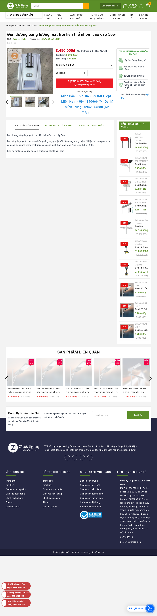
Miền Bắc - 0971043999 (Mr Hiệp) (86, 96)
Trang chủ (48, 17)
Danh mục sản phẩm (76, 17)
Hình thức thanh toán (90, 506)
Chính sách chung (117, 17)
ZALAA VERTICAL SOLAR (139, 137)
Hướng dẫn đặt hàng (90, 502)
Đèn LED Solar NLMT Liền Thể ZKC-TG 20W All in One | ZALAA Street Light (142, 309)
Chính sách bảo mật (90, 485)
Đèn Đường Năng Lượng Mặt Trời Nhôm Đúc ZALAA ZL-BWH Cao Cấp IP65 (142, 185)
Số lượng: (61, 73)
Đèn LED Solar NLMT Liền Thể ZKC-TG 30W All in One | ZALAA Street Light (106, 392)
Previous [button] (7, 102)
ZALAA (101, 552)
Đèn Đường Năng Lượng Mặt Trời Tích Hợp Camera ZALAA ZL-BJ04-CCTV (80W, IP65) (141, 205)
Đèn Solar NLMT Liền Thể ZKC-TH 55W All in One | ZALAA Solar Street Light (134, 392)
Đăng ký (138, 415)
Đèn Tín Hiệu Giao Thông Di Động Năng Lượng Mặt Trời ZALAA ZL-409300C (142, 268)
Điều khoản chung (89, 481)
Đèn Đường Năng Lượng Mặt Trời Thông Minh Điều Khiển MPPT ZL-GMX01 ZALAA (141, 164)
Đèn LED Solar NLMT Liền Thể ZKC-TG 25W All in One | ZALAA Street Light (142, 330)
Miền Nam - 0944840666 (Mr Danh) (87, 101)
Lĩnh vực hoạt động (97, 17)
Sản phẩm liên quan (78, 352)
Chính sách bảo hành (90, 489)
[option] (30, 71)
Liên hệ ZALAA (143, 17)
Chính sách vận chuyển (91, 498)
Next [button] (52, 102)
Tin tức (131, 17)
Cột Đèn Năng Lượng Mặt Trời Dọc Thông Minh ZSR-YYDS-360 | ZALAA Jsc (142, 143)
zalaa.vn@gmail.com (131, 542)
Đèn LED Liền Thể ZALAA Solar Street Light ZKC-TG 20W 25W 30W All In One (141, 288)
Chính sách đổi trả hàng (91, 493)
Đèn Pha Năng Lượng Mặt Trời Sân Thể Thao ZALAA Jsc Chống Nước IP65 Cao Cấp (141, 226)
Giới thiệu (60, 17)
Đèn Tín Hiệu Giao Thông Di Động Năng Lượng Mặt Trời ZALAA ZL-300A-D (142, 247)
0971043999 (126, 537)
